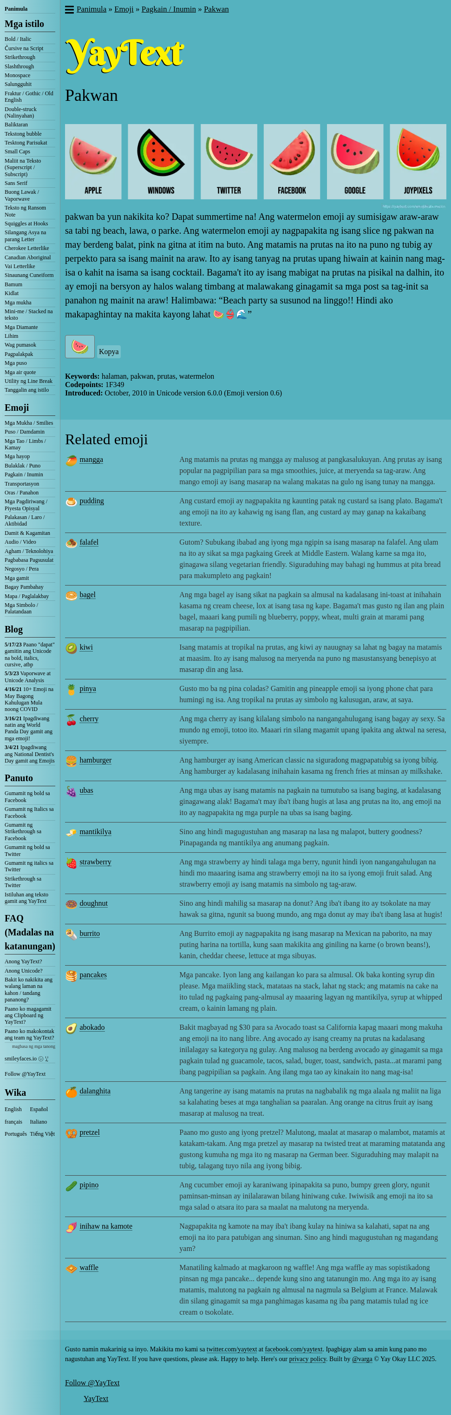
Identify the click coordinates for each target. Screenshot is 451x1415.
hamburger (95, 760)
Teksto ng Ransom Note (25, 210)
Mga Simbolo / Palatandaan (21, 608)
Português (16, 1134)
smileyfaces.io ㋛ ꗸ (26, 1058)
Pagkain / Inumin (24, 474)
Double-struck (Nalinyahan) (21, 112)
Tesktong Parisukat (26, 142)
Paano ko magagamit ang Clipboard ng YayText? (28, 1016)
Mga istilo (24, 24)
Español (39, 1109)
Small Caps (17, 151)
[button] (69, 11)
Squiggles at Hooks (26, 223)
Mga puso (16, 363)
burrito (89, 933)
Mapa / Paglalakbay (27, 596)
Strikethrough (20, 57)
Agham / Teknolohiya (29, 551)
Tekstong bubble (23, 134)
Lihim (11, 336)
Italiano (38, 1122)
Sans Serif (16, 183)
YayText (96, 1398)
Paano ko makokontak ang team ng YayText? (29, 1034)
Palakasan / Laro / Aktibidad (25, 520)
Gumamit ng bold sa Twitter (27, 850)
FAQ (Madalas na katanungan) (30, 932)
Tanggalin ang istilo (27, 390)
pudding (91, 501)
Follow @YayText (25, 1074)
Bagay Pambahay (24, 587)
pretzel (89, 1132)
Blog (14, 629)
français (13, 1122)
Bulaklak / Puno (22, 465)
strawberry (95, 862)
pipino (88, 1185)
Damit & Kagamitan (27, 533)
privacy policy (308, 1359)
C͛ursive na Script (24, 48)
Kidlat (12, 293)
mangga (91, 459)
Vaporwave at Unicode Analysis (28, 676)
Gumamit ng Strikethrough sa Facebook (23, 832)
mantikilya (95, 832)
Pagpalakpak (19, 354)
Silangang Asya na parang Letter (25, 235)
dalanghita (95, 1091)
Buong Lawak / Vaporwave (22, 195)
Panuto (19, 778)
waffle (88, 1267)
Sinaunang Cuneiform (29, 275)
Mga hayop (17, 456)
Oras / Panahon (22, 492)
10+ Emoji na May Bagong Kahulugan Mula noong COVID (29, 699)
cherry (88, 719)
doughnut (93, 903)
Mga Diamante (21, 327)
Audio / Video (20, 542)
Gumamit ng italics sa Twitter (29, 866)
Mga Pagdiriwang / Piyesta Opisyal (26, 504)
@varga (362, 1359)
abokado (92, 1027)
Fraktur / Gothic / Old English (29, 96)
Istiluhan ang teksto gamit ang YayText (26, 897)
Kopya (109, 351)
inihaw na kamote (105, 1226)
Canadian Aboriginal (28, 257)
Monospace (17, 75)
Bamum (13, 284)
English (13, 1109)
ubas (86, 790)
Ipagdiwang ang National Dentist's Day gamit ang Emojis (30, 754)
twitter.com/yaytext (232, 1349)
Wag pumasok (20, 345)
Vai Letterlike (20, 266)
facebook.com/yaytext (293, 1349)
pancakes (93, 975)
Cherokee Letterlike (27, 248)
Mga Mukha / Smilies (29, 423)
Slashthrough (19, 66)
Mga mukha (18, 302)
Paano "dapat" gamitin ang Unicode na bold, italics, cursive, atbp (30, 654)
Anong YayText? (23, 961)
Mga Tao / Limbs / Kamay (25, 444)
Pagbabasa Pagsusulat (29, 560)
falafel (88, 542)
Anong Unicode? (24, 970)
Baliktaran (16, 124)
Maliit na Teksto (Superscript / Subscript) (23, 168)
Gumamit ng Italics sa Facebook (29, 812)
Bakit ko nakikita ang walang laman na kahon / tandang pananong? (28, 989)
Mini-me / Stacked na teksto (29, 314)
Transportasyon (22, 483)
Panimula (16, 9)
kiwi (85, 647)
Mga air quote (20, 372)
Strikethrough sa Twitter (23, 881)
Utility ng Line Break (28, 381)
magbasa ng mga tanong (33, 1046)
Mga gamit (17, 578)
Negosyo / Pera (22, 569)
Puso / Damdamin (25, 431)
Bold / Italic (18, 39)
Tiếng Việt (42, 1134)
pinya (87, 688)
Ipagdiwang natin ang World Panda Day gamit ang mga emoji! (28, 728)
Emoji (17, 407)
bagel (87, 595)
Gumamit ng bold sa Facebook (27, 796)
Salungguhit (18, 84)
